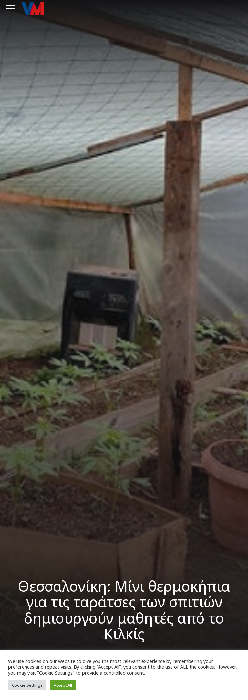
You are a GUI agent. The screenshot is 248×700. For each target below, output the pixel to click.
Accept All (63, 685)
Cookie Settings (27, 685)
